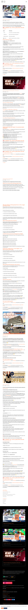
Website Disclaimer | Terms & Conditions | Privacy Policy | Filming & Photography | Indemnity (13, 603)
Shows (7, 91)
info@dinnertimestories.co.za (6, 593)
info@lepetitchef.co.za (5, 594)
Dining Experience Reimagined (8, 178)
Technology (4, 503)
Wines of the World (6, 384)
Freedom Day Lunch (5, 493)
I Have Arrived (4, 496)
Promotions (8, 20)
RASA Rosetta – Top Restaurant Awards (8, 495)
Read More (5, 608)
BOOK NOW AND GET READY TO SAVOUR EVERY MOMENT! (13, 128)
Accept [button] (2, 608)
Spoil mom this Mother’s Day (7, 19)
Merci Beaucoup (5, 335)
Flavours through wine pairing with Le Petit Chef (11, 90)
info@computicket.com (8, 587)
